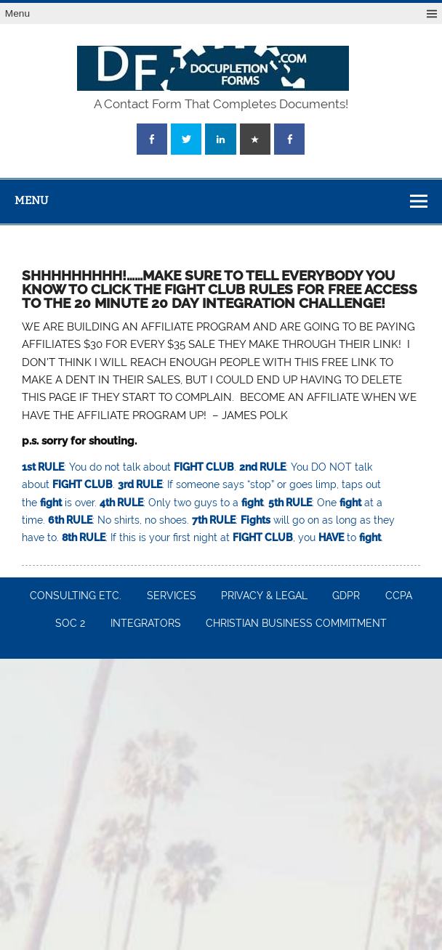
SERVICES (171, 596)
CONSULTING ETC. (75, 596)
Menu (17, 13)
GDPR (346, 596)
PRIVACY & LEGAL (264, 596)
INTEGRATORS (145, 624)
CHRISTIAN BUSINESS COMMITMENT (296, 624)
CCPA (398, 596)
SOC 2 (70, 624)
